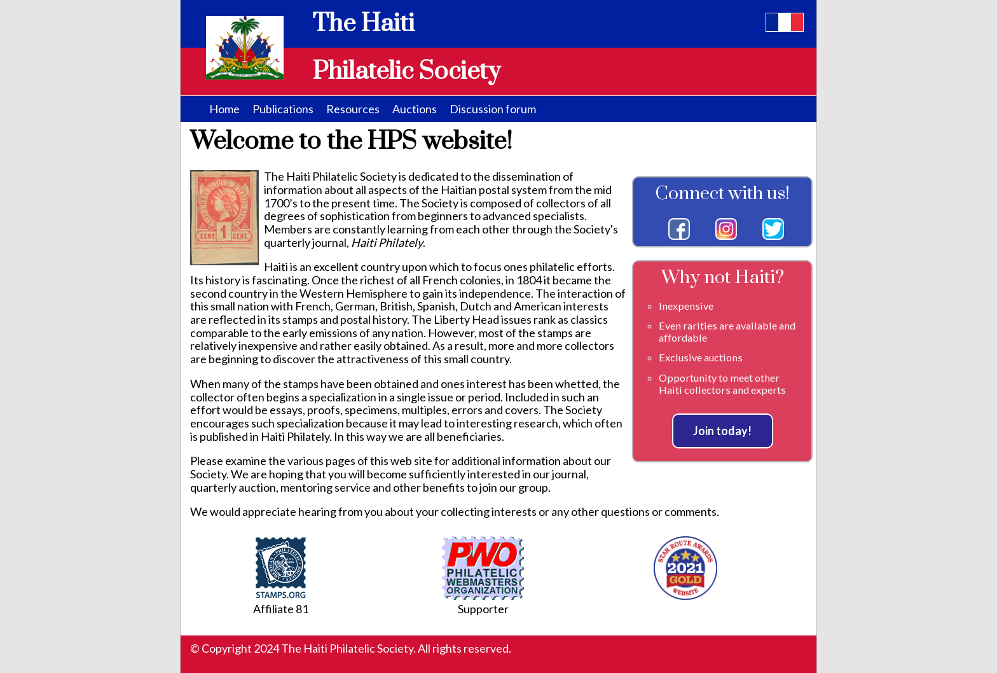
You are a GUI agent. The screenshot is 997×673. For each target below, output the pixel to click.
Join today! (722, 431)
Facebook (679, 229)
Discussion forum (493, 109)
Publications (282, 109)
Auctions (414, 109)
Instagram (726, 229)
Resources (353, 109)
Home (224, 109)
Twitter (773, 229)
